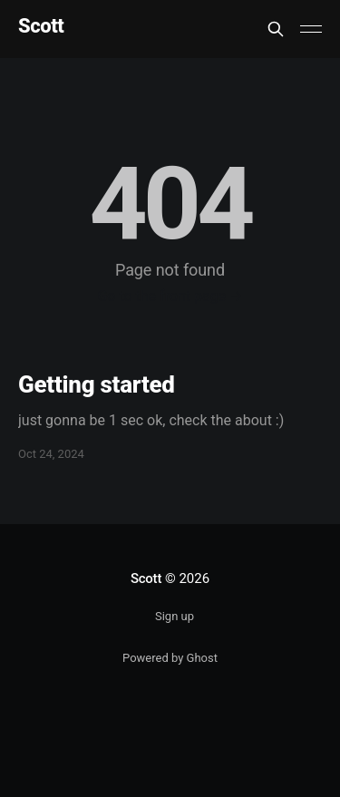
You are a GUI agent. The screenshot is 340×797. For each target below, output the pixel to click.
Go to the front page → (169, 296)
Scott (40, 26)
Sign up (174, 616)
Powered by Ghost (170, 658)
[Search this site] (275, 29)
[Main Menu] (311, 29)
